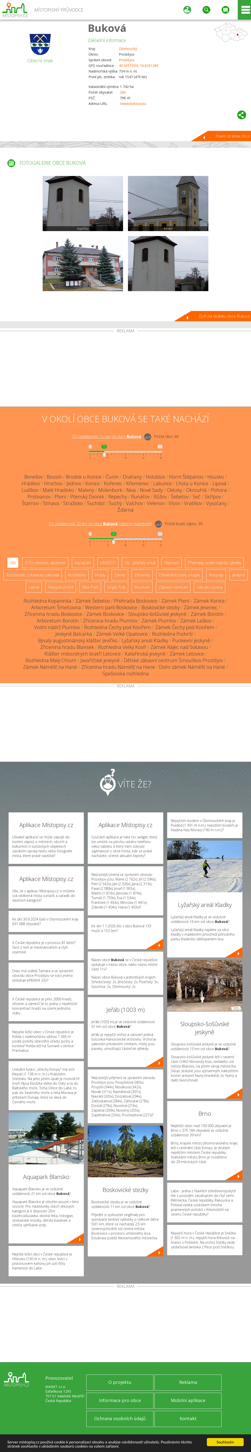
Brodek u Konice (83, 476)
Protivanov (38, 496)
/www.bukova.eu (133, 103)
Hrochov (53, 483)
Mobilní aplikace (188, 1400)
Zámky (120, 575)
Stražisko (73, 503)
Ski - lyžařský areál (140, 562)
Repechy (117, 496)
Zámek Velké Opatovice (122, 634)
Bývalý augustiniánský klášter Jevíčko (77, 640)
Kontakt (188, 1418)
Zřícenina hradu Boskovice (53, 614)
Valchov (134, 503)
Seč (197, 496)
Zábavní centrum (173, 587)
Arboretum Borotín (58, 620)
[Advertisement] (125, 369)
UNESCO (108, 562)
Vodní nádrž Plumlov (57, 627)
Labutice (162, 483)
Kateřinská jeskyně (145, 653)
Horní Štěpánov (186, 476)
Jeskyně (238, 575)
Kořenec (113, 483)
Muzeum (142, 587)
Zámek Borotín (207, 614)
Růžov (160, 496)
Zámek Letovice (187, 653)
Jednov (73, 483)
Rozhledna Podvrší (172, 634)
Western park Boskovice (111, 607)
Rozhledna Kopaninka (47, 600)
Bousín (54, 476)
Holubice (155, 476)
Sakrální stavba (210, 587)
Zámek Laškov (196, 620)
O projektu (119, 1382)
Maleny (86, 490)
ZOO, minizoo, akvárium (45, 562)
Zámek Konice (209, 600)
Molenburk (110, 490)
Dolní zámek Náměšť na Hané (192, 667)
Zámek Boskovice (105, 614)
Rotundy (216, 575)
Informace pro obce (120, 1400)
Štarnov (30, 503)
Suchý (115, 503)
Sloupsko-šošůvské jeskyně (157, 614)
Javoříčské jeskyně (100, 660)
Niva (131, 490)
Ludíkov (30, 490)
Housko (215, 476)
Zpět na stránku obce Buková (224, 316)
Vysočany (216, 503)
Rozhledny (77, 575)
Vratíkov (193, 503)
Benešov (33, 476)
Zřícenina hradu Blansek (67, 647)
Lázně (33, 587)
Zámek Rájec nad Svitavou (179, 647)
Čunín (112, 476)
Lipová (219, 483)
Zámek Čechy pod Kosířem (184, 627)
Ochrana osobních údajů (120, 1418)
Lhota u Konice (192, 483)
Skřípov (213, 496)
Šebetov (179, 496)
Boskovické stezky (160, 607)
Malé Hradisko (58, 490)
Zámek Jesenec (200, 607)
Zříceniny (142, 575)
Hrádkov (31, 483)
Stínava (51, 503)
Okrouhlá (196, 490)
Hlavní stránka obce (232, 136)
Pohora (219, 490)
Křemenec (137, 483)
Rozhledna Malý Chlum (50, 660)
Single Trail (116, 587)
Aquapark (83, 562)
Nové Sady (151, 490)
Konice (92, 483)
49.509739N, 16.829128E (138, 65)
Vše (13, 562)
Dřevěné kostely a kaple (179, 575)
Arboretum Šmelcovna (56, 607)
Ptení (60, 496)
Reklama (188, 1382)
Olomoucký (128, 48)
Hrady (100, 575)
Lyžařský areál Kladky (145, 640)
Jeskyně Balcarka (73, 634)
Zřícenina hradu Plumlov (110, 620)
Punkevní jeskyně (191, 640)
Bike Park (90, 587)
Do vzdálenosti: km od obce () (100, 523)
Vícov (174, 503)
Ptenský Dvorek (87, 496)
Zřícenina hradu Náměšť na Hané (118, 667)
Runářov (140, 496)
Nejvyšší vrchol (60, 587)
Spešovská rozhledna (125, 673)
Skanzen (171, 562)
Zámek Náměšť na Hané (50, 667)
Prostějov (126, 60)
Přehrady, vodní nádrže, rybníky (214, 562)
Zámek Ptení (175, 600)
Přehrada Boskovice (135, 600)
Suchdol (96, 503)
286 (123, 92)
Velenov (155, 503)
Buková (107, 28)
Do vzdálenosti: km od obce (106, 436)
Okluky (174, 490)
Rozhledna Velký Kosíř (122, 647)
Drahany (132, 476)
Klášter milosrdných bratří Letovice (82, 653)
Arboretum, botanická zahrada (32, 575)
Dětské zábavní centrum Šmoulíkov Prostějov (173, 660)
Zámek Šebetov (92, 600)
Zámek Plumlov (158, 620)
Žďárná (125, 510)
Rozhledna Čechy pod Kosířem (117, 627)
